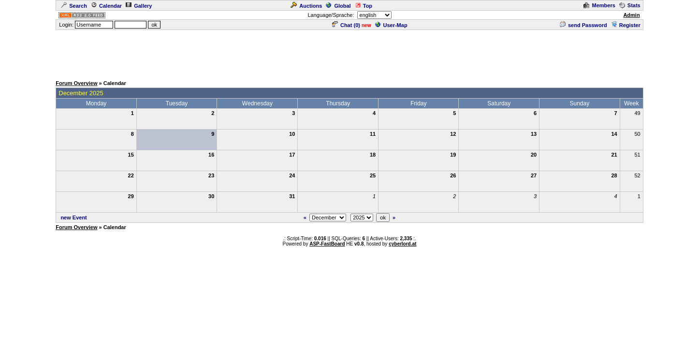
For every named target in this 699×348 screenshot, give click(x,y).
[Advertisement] (349, 52)
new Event (73, 217)
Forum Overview (76, 83)
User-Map (391, 25)
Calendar (106, 6)
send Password (583, 25)
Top (363, 6)
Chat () (346, 25)
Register (626, 25)
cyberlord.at (402, 243)
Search (74, 6)
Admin (631, 15)
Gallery (139, 6)
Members (599, 5)
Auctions (306, 6)
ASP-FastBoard (327, 243)
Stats (630, 5)
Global (338, 6)
